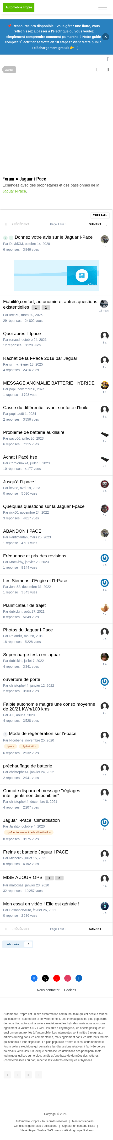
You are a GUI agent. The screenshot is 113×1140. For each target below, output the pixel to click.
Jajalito (14, 826)
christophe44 (18, 685)
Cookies (70, 990)
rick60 (13, 512)
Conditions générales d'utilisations (35, 1126)
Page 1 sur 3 (59, 224)
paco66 (14, 438)
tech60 (14, 315)
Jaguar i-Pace (14, 191)
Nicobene (16, 740)
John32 (14, 587)
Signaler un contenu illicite (78, 1126)
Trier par (100, 215)
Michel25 (16, 858)
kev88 (13, 488)
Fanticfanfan (18, 537)
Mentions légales (83, 1121)
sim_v (13, 364)
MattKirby (16, 562)
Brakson (88, 1130)
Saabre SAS (45, 1130)
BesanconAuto (20, 910)
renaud (14, 340)
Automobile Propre (27, 1121)
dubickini (15, 611)
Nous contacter (48, 990)
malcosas (16, 885)
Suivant (95, 224)
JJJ (11, 715)
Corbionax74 (18, 463)
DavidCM (16, 244)
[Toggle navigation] (103, 7)
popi (12, 389)
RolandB (15, 636)
